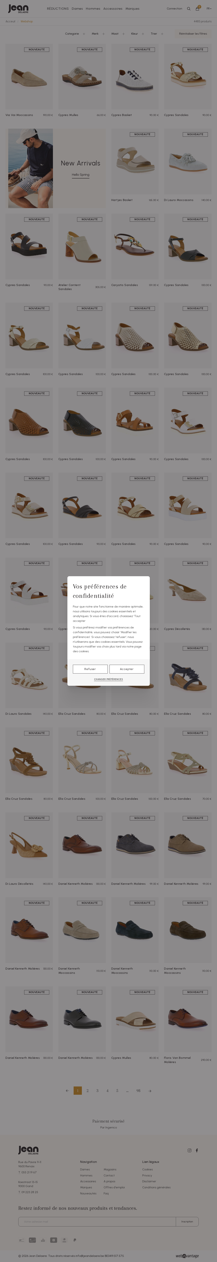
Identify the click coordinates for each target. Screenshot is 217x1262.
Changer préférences (108, 679)
